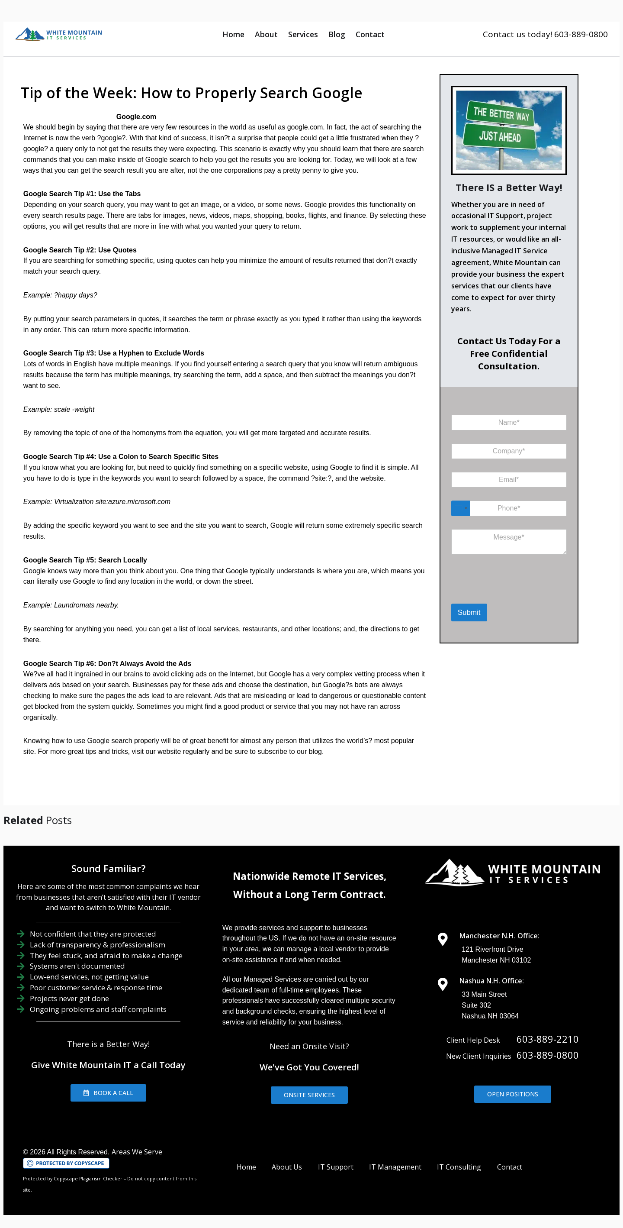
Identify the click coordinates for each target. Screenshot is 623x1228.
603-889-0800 (548, 1054)
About (266, 34)
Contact (370, 34)
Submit (469, 612)
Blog (336, 34)
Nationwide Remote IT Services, (309, 876)
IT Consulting (459, 1167)
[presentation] (496, 592)
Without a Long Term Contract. (309, 894)
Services (303, 34)
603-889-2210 (548, 1038)
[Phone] (509, 508)
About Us (287, 1167)
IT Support (335, 1167)
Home (233, 34)
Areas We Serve (137, 1152)
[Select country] (460, 508)
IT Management (395, 1167)
